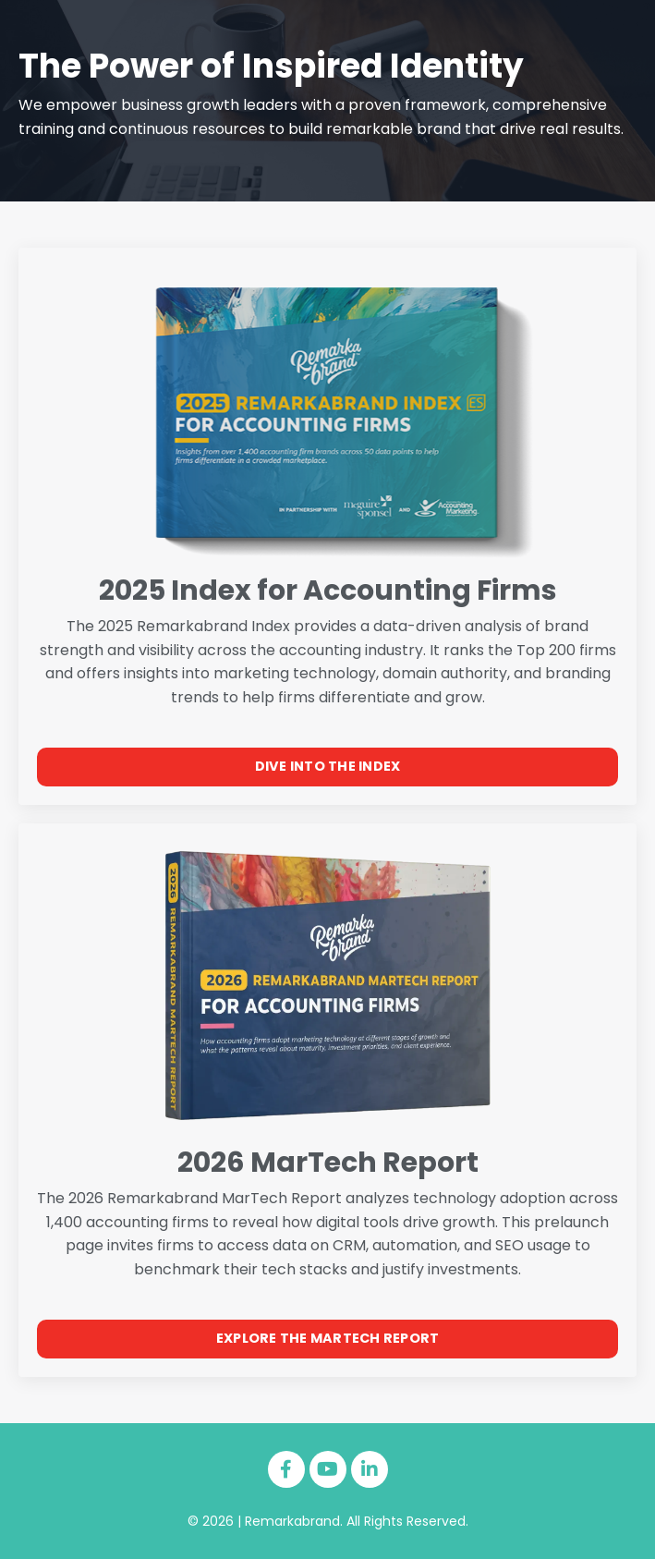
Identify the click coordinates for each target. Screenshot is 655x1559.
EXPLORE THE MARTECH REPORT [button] (328, 1338)
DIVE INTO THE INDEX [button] (328, 766)
